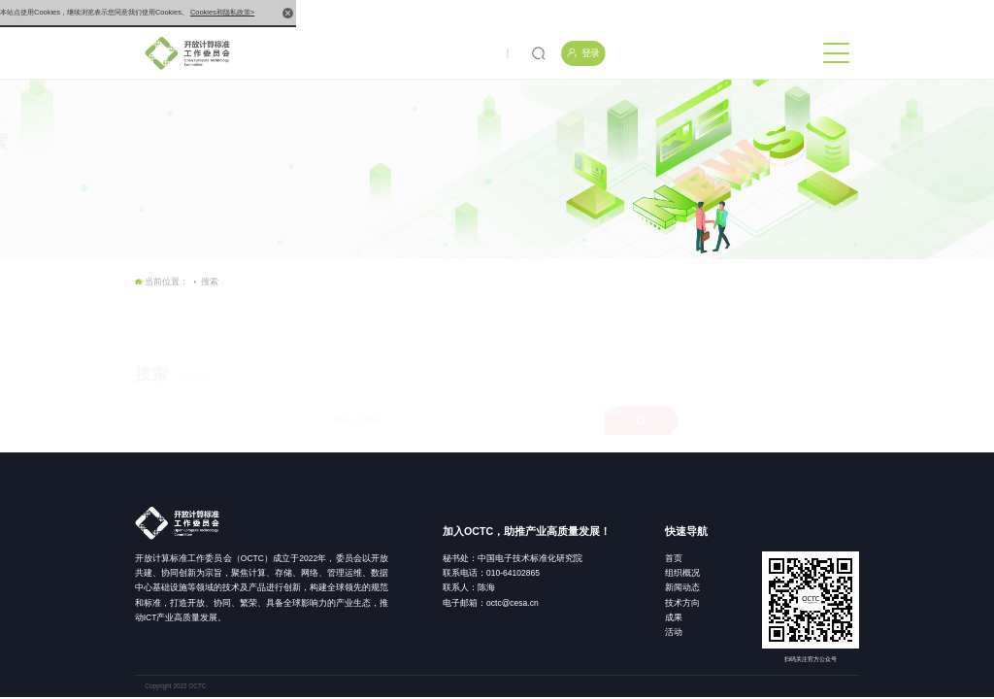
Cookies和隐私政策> (222, 12)
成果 (673, 617)
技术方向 (682, 603)
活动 (673, 632)
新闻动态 (682, 587)
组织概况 (682, 573)
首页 (673, 558)
